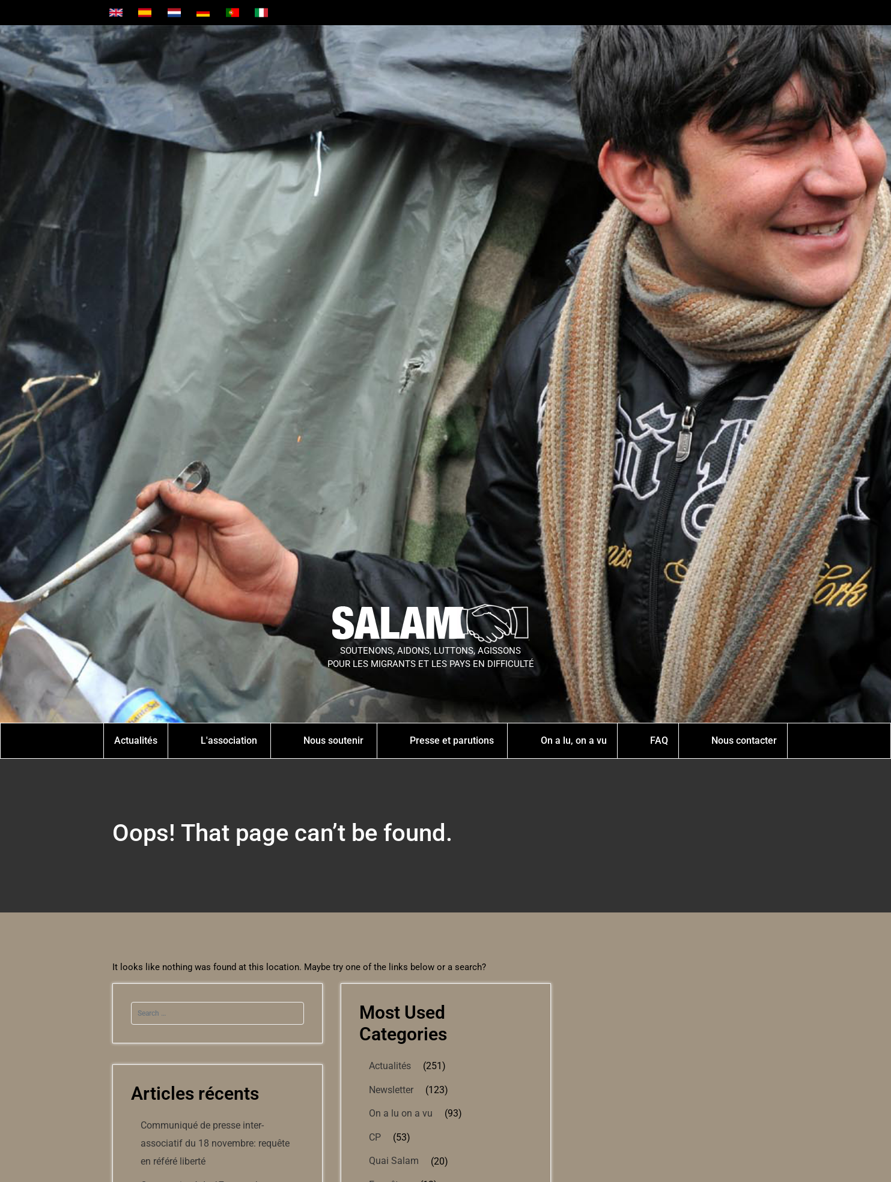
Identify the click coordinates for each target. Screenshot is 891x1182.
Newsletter (391, 1090)
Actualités (390, 1066)
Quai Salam (394, 1160)
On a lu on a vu (401, 1113)
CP (375, 1137)
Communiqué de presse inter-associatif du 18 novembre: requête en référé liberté (215, 1143)
